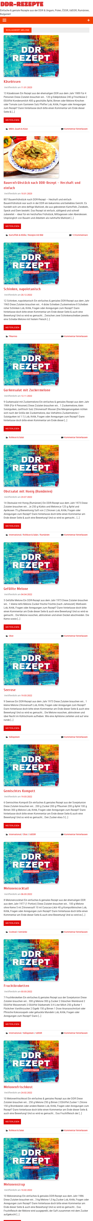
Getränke (22, 932)
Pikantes (13, 336)
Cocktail (13, 932)
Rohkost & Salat (16, 437)
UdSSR (32, 834)
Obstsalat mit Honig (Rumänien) (28, 491)
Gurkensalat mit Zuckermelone (27, 390)
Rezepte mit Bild (35, 235)
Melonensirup (14, 1184)
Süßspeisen (14, 737)
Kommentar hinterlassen (76, 129)
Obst (11, 636)
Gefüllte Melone (16, 589)
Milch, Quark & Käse (18, 129)
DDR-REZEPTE (21, 4)
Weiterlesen (12, 120)
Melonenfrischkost (18, 1087)
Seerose (10, 690)
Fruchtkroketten (16, 986)
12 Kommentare (80, 235)
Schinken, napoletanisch (22, 289)
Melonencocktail (16, 888)
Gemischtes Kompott (19, 791)
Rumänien (45, 535)
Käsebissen (12, 82)
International (15, 535)
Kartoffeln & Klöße (17, 235)
